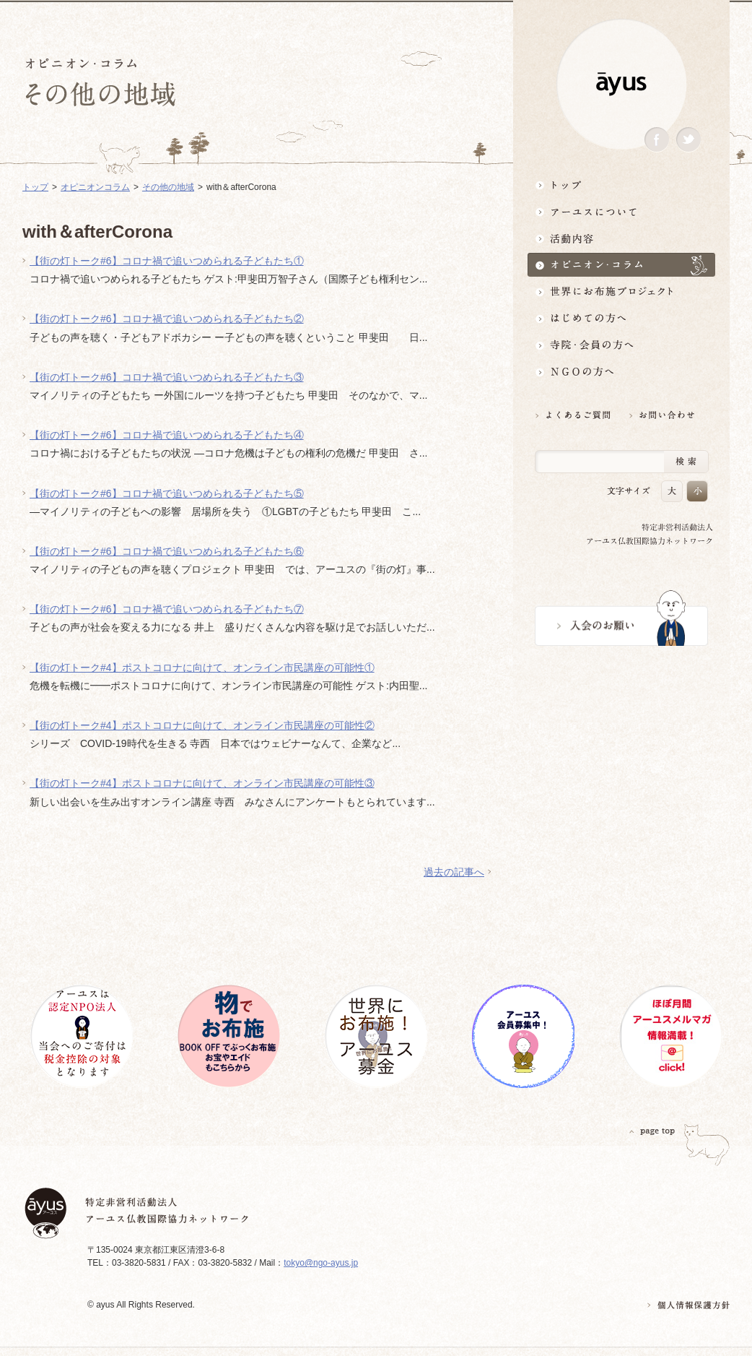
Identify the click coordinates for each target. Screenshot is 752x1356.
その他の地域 (168, 187)
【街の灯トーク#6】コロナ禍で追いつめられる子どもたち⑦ (167, 609)
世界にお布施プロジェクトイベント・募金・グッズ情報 (621, 291)
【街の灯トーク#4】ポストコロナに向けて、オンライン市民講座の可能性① (202, 667)
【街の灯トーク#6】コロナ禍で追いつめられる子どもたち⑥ (167, 551)
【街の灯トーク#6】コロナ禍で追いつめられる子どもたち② (167, 318)
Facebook (656, 139)
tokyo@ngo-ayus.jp (321, 1263)
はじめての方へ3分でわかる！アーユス (621, 318)
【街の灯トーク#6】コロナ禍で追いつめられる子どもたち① (167, 261)
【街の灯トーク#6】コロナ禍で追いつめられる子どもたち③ (167, 377)
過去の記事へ (454, 872)
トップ (621, 185)
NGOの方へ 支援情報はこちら (621, 372)
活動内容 (621, 238)
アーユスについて (621, 211)
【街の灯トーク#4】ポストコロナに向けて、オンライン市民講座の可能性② (202, 725)
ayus (621, 84)
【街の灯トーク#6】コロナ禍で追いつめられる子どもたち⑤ (167, 493)
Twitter (688, 139)
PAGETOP (652, 1131)
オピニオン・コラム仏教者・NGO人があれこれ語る (621, 265)
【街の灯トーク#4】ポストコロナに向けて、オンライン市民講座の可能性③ (202, 783)
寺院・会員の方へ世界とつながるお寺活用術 (621, 345)
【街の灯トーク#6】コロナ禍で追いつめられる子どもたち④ (167, 435)
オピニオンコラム (95, 187)
